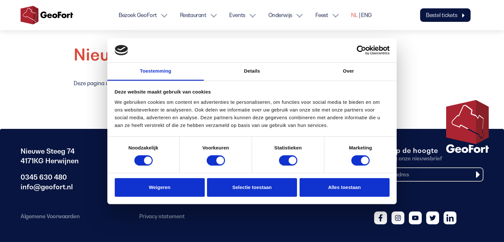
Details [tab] (252, 71)
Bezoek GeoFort (138, 15)
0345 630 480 (44, 177)
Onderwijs (280, 15)
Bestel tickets (445, 15)
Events (237, 15)
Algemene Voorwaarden (50, 216)
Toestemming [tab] (155, 71)
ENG (366, 15)
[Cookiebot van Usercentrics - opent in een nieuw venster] (361, 50)
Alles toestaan (344, 187)
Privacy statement (161, 216)
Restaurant (193, 15)
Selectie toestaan (252, 187)
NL (354, 15)
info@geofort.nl (47, 187)
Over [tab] (348, 71)
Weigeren (159, 187)
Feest (321, 15)
